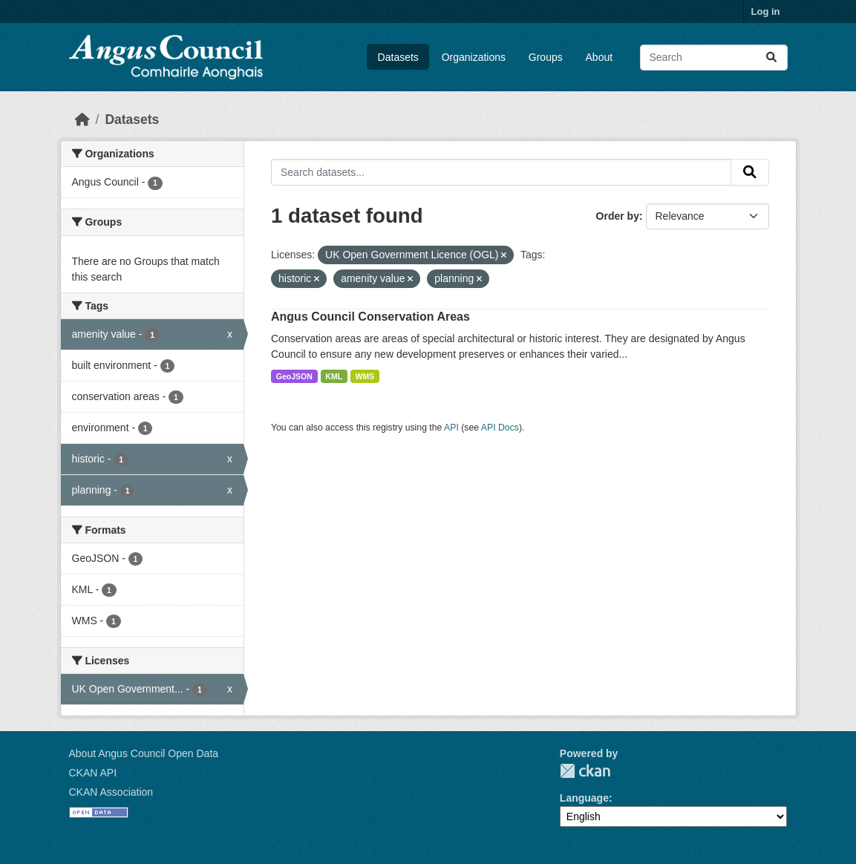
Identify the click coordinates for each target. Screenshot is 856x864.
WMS (365, 376)
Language (584, 798)
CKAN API (93, 773)
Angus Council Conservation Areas (370, 316)
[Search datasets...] (714, 58)
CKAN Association (111, 792)
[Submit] (771, 58)
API (451, 427)
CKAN (585, 771)
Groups (546, 57)
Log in (765, 11)
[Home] (82, 119)
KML (333, 376)
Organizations (474, 57)
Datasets (398, 57)
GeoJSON (294, 376)
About (599, 57)
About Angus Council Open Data (144, 753)
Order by (617, 216)
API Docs (500, 427)
